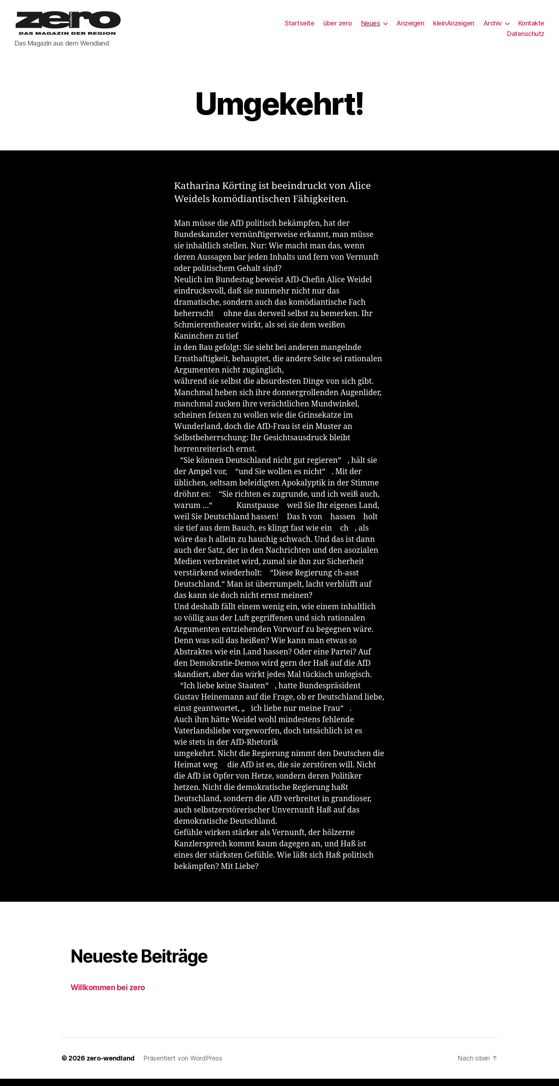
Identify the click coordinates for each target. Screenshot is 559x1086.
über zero (337, 27)
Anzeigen (410, 27)
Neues (370, 27)
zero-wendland (111, 1065)
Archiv (492, 27)
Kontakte (531, 27)
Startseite (299, 27)
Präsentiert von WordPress (182, 1065)
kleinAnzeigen (453, 27)
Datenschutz (525, 37)
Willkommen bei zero (108, 994)
